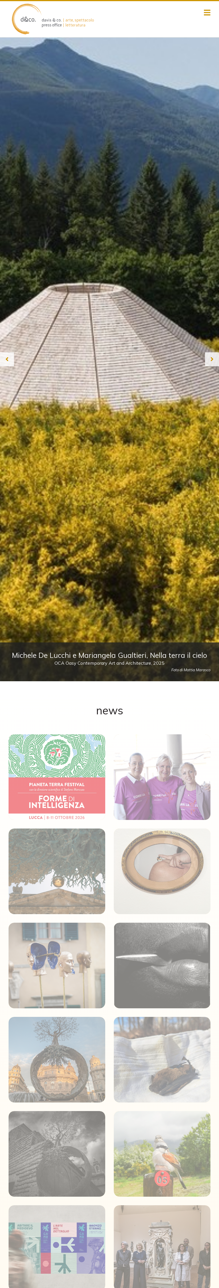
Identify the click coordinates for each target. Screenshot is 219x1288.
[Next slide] (212, 359)
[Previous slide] (7, 359)
